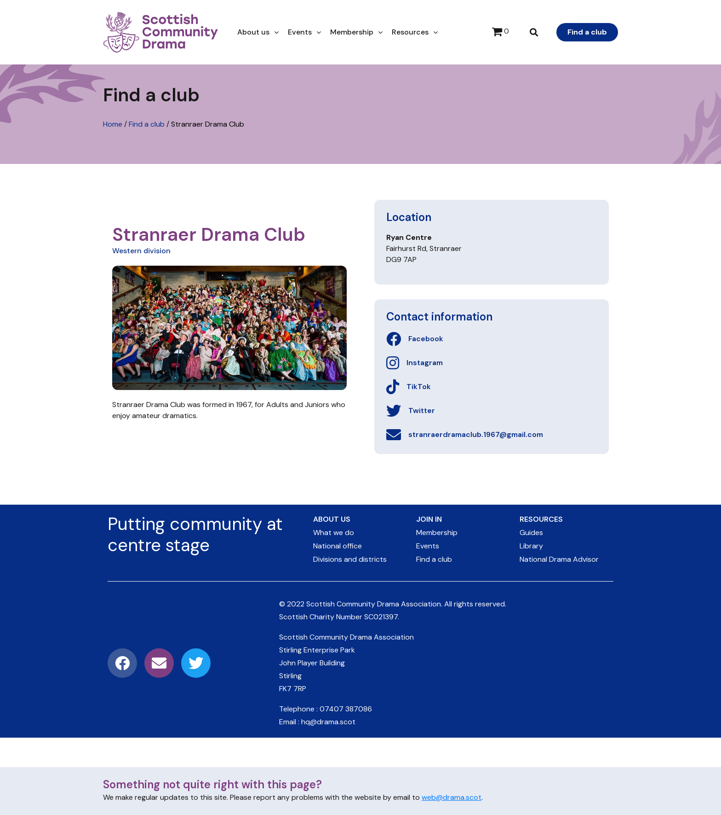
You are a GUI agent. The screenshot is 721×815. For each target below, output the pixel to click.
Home (112, 124)
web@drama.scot (451, 797)
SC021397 (381, 617)
